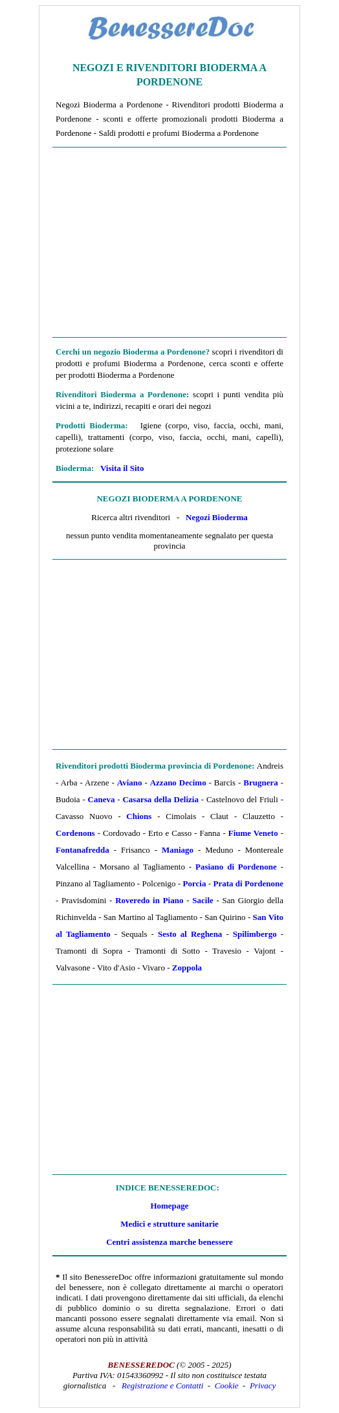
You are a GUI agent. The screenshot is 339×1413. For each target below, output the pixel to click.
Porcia (194, 883)
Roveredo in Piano (149, 900)
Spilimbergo (255, 934)
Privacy (263, 1385)
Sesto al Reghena (190, 934)
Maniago (177, 850)
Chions (138, 816)
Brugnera (260, 782)
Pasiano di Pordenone (236, 866)
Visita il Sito (122, 468)
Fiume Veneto (253, 833)
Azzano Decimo (178, 782)
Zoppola (187, 967)
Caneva (101, 799)
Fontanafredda (82, 850)
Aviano (129, 782)
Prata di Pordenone (248, 883)
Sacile (202, 900)
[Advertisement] (169, 242)
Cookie (227, 1385)
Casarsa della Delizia (160, 799)
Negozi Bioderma (217, 517)
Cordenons (75, 833)
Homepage (169, 1205)
